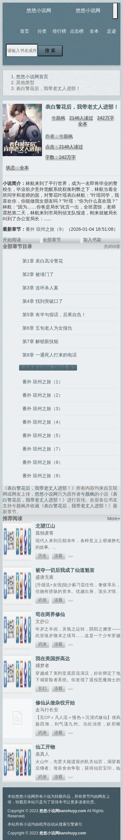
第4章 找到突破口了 (42, 301)
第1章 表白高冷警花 (42, 261)
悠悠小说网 (39, 10)
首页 (24, 31)
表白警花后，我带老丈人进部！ (39, 488)
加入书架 (92, 239)
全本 (94, 31)
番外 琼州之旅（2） (42, 395)
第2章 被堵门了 (38, 274)
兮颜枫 (58, 117)
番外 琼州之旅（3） (42, 408)
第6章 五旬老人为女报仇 (47, 328)
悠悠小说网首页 (32, 76)
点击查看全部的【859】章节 (48, 367)
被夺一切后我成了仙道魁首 (64, 570)
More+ (113, 518)
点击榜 (77, 31)
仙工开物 (45, 747)
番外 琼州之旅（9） (46, 229)
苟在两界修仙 (50, 614)
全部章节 (52, 239)
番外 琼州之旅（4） (42, 422)
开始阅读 (12, 239)
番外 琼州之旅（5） (42, 435)
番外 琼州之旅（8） (42, 462)
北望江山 (45, 526)
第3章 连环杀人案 (40, 287)
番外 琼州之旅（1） (42, 381)
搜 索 (50, 50)
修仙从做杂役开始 (55, 702)
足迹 (111, 31)
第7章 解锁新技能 (40, 341)
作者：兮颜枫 (59, 136)
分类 (42, 31)
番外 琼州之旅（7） (42, 448)
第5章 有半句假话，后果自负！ (54, 314)
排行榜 (59, 31)
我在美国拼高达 (52, 658)
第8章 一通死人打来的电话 (49, 354)
